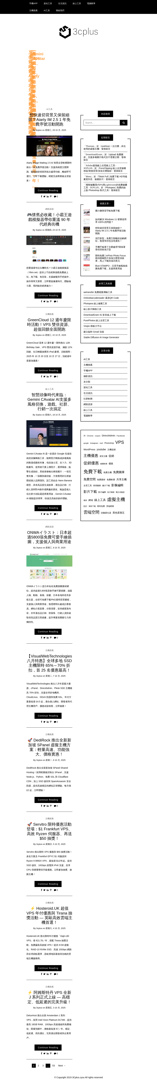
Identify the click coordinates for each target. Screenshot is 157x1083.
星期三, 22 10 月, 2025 (55, 335)
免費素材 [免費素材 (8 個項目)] (101, 480)
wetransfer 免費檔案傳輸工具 (98, 292)
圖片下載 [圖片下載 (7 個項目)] (106, 485)
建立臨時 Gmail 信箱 (94, 331)
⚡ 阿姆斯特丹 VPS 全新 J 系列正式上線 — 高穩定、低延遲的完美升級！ (49, 997)
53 (53, 1065)
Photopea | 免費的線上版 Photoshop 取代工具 (105, 189)
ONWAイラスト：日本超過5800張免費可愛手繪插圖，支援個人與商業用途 (49, 537)
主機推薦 (33, 10)
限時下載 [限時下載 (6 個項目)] (92, 506)
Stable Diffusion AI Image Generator (101, 337)
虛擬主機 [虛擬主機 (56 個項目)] (116, 499)
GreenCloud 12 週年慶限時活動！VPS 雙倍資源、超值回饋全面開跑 (49, 324)
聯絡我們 (60, 10)
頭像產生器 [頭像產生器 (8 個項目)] (106, 513)
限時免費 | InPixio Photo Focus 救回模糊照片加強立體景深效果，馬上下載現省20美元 (110, 258)
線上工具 (77, 3)
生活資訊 (62, 3)
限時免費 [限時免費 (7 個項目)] (101, 506)
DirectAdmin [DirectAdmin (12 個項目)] (108, 435)
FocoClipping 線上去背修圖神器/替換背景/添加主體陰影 (105, 169)
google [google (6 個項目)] (86, 443)
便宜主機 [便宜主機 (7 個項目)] (103, 456)
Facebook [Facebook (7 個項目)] (121, 436)
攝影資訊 (88, 376)
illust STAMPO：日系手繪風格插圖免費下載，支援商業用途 (111, 267)
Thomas (90, 146)
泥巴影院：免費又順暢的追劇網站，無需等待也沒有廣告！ (110, 239)
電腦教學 (91, 3)
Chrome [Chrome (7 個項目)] (90, 436)
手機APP (33, 3)
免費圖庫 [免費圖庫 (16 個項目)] (119, 472)
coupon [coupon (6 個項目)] (97, 436)
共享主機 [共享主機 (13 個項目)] (121, 479)
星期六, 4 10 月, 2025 (55, 928)
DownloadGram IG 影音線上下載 (100, 315)
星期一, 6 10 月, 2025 (55, 760)
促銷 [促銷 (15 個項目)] (111, 455)
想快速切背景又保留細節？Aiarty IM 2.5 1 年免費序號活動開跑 (49, 120)
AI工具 (47, 10)
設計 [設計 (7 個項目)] (85, 506)
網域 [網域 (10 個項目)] (90, 500)
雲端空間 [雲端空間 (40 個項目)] (91, 512)
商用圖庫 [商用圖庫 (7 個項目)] (97, 485)
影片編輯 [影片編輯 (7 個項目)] (102, 492)
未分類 (87, 381)
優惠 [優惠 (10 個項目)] (111, 463)
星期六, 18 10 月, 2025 (55, 415)
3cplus (39, 130)
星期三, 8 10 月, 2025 (55, 547)
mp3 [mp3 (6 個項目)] (101, 443)
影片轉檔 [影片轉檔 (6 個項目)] (110, 492)
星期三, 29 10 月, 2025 (55, 130)
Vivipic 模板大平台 (93, 326)
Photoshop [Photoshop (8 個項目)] (109, 443)
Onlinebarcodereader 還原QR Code (101, 298)
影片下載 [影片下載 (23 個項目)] (90, 491)
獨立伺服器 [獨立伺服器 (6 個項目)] (120, 492)
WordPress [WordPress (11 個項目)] (89, 449)
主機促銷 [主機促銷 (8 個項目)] (111, 450)
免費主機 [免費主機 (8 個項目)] (107, 472)
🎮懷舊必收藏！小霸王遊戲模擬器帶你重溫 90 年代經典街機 (49, 219)
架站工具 (48, 3)
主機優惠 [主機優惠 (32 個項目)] (91, 455)
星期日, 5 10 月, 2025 (55, 844)
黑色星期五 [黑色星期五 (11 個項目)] (119, 512)
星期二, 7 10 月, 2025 (55, 676)
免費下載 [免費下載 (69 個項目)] (93, 471)
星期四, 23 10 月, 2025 (55, 230)
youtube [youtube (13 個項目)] (101, 449)
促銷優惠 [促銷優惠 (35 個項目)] (91, 463)
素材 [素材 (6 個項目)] (85, 500)
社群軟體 (88, 398)
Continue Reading (48, 190)
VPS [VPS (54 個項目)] (119, 442)
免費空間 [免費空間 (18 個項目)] (90, 479)
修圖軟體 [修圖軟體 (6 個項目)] (103, 464)
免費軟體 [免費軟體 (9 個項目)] (111, 479)
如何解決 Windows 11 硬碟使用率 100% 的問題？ (110, 220)
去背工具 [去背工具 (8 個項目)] (88, 485)
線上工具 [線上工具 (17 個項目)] (100, 500)
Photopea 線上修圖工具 (95, 303)
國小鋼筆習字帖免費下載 (107, 210)
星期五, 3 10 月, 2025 (55, 1007)
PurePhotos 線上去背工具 (96, 320)
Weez (88, 176)
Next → (62, 1065)
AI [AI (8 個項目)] (84, 436)
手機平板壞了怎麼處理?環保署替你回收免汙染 (110, 248)
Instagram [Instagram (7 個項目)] (94, 443)
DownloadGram (94, 154)
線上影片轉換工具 (92, 309)
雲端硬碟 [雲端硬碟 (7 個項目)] (110, 506)
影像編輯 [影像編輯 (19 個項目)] (117, 485)
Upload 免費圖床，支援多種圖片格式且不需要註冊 (103, 155)
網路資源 (49, 209)
